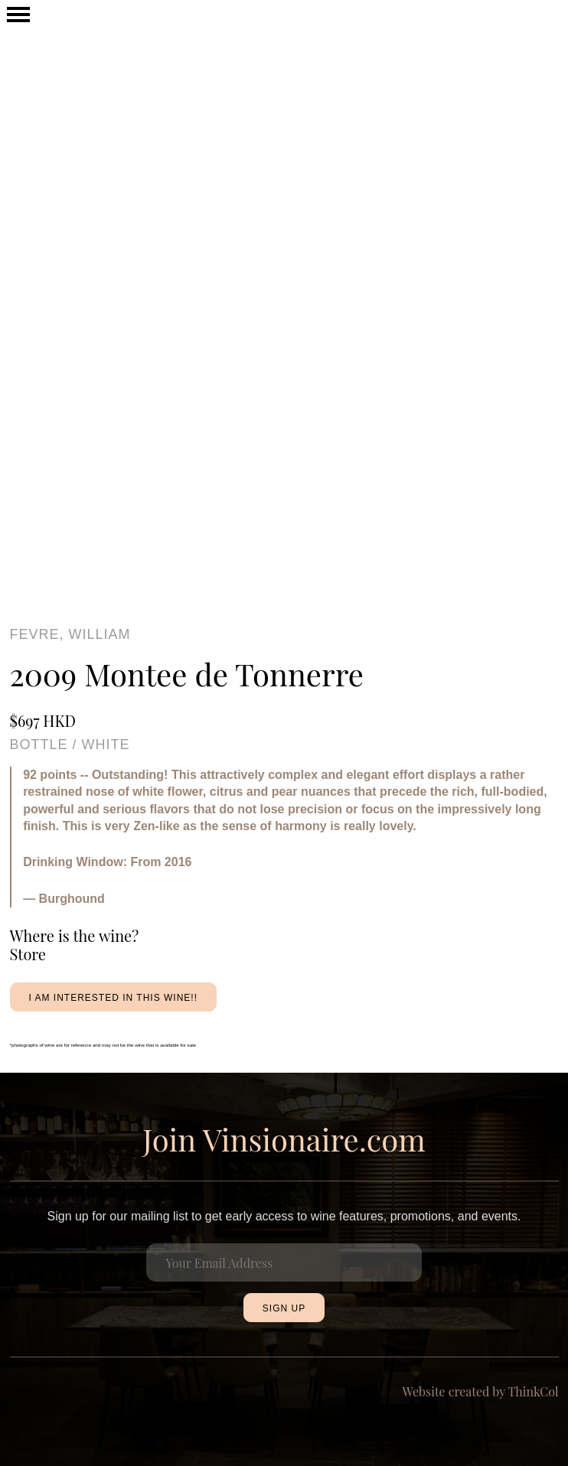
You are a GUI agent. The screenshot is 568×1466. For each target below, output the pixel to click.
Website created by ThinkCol (481, 1391)
